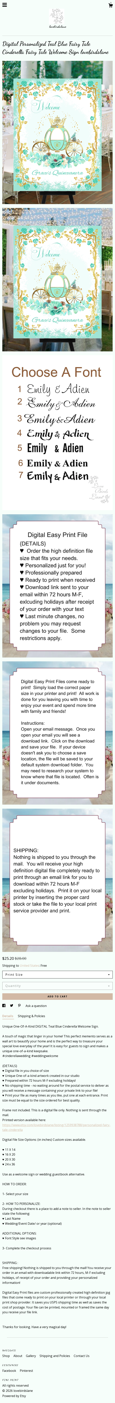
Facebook (9, 1371)
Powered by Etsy (14, 1396)
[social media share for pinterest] (20, 1006)
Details (8, 1016)
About (18, 1356)
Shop (6, 1356)
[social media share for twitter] (12, 1006)
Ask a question (36, 1006)
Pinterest (26, 1371)
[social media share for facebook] (4, 1006)
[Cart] (110, 6)
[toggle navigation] (4, 5)
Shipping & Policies (31, 1016)
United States (29, 965)
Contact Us (81, 1356)
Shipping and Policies (55, 1356)
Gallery (31, 1356)
